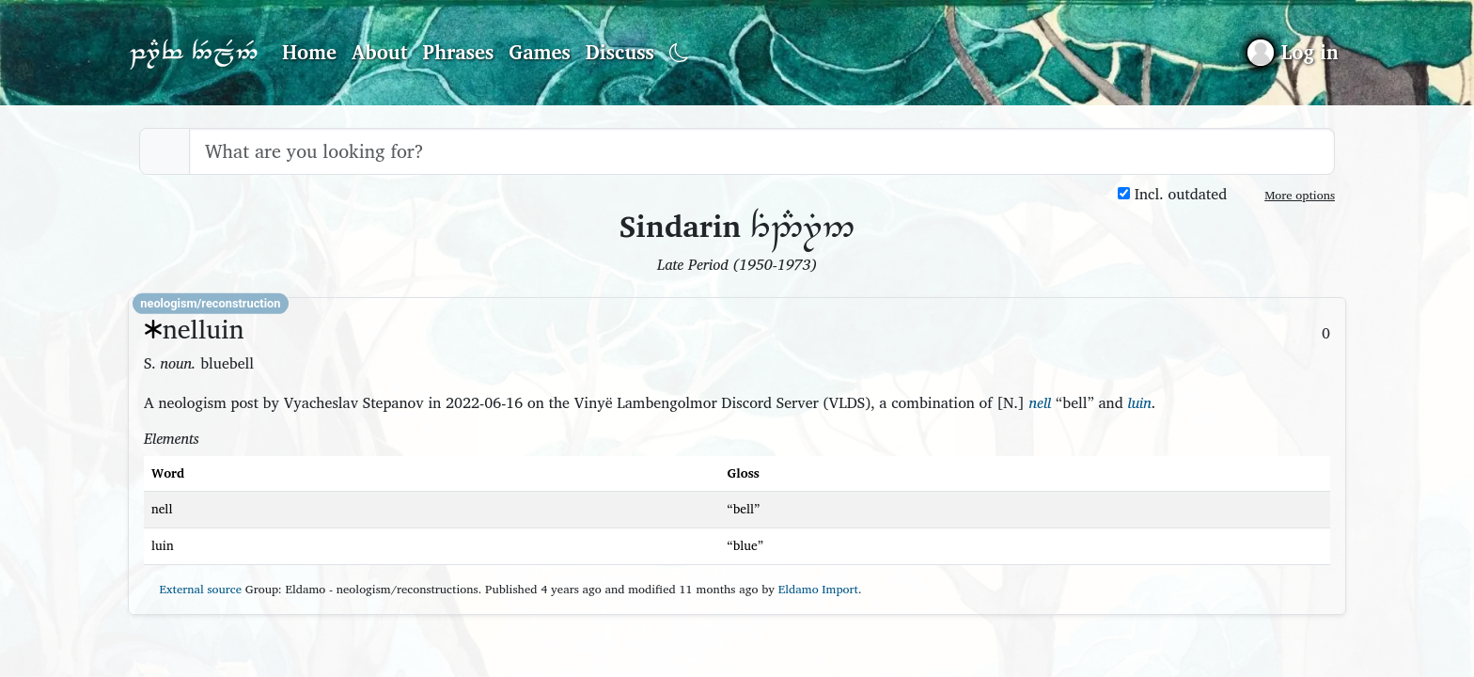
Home (309, 52)
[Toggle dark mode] (679, 53)
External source (193, 589)
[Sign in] (1293, 52)
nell (1039, 402)
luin (1139, 402)
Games (539, 52)
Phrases (458, 52)
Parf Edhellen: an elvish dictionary (193, 52)
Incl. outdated (1172, 194)
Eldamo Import (818, 589)
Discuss (620, 52)
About (380, 52)
